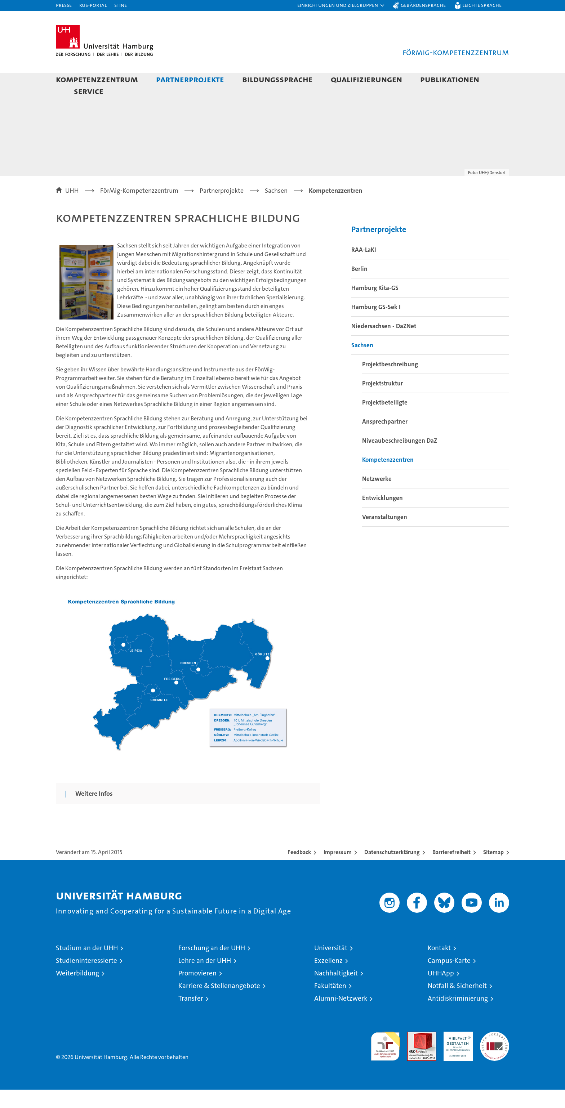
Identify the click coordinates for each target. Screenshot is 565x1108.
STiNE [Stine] (120, 5)
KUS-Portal (93, 5)
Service (88, 91)
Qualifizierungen (366, 79)
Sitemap (493, 870)
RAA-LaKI (363, 268)
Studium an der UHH (87, 966)
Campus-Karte (449, 978)
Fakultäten (330, 1004)
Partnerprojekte (190, 79)
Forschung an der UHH (211, 966)
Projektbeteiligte (385, 421)
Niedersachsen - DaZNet (383, 344)
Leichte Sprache (482, 5)
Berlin (359, 287)
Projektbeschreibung (390, 383)
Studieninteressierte (86, 978)
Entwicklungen (382, 516)
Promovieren (197, 991)
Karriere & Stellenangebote (219, 1004)
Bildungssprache (277, 79)
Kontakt (439, 966)
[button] (341, 5)
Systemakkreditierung (494, 1054)
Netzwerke (377, 497)
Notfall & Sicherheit (457, 1004)
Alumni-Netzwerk (340, 1016)
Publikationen (449, 79)
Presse (64, 5)
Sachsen (362, 363)
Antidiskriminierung (458, 1016)
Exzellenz (328, 978)
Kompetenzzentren (388, 478)
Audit (414, 1054)
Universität (330, 966)
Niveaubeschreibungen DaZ (399, 459)
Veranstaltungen (384, 535)
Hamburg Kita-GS (375, 306)
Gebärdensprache (423, 5)
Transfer (190, 1016)
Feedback (299, 870)
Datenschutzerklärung (392, 870)
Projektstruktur (382, 402)
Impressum (338, 870)
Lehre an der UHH (204, 978)
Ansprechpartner (385, 440)
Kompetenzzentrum (97, 79)
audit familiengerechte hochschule (385, 1061)
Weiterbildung (77, 991)
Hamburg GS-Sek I (376, 325)
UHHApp (441, 991)
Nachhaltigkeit (336, 991)
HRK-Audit (456, 1054)
